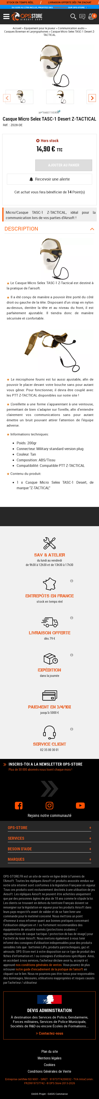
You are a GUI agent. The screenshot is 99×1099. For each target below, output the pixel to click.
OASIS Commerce (58, 1093)
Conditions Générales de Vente (49, 1071)
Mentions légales (49, 1058)
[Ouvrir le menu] (6, 16)
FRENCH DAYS (60, 7)
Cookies (49, 1065)
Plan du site (49, 1051)
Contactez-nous (49, 1033)
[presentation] (6, 98)
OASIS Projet (38, 1093)
